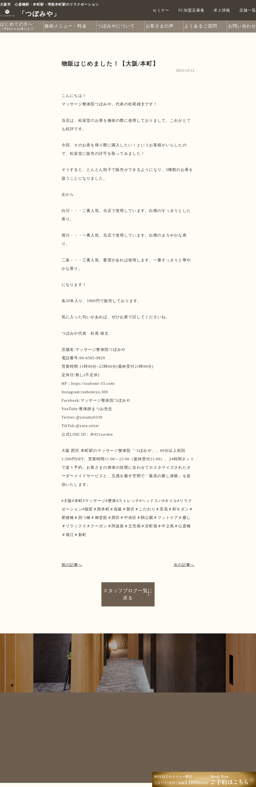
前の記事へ (72, 565)
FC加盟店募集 (191, 10)
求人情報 (221, 10)
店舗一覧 (247, 10)
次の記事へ (184, 565)
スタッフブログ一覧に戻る (128, 594)
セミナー (161, 10)
